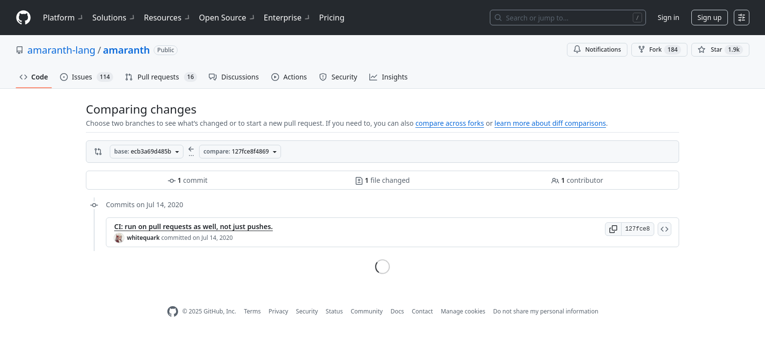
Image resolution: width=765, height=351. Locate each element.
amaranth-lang (61, 50)
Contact (422, 311)
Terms (252, 311)
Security (307, 311)
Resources (167, 17)
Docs (397, 311)
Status (334, 311)
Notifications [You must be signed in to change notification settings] (597, 49)
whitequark (143, 238)
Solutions (114, 17)
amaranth (126, 50)
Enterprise (287, 17)
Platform (63, 17)
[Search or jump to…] (567, 17)
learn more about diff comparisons (550, 123)
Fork (659, 50)
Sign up (710, 17)
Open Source (227, 17)
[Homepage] (23, 18)
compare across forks (449, 123)
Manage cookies (463, 311)
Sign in (668, 17)
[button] (613, 229)
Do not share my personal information (546, 311)
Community (367, 311)
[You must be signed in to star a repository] (720, 50)
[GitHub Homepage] (173, 312)
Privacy (278, 311)
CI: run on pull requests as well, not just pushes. (193, 226)
